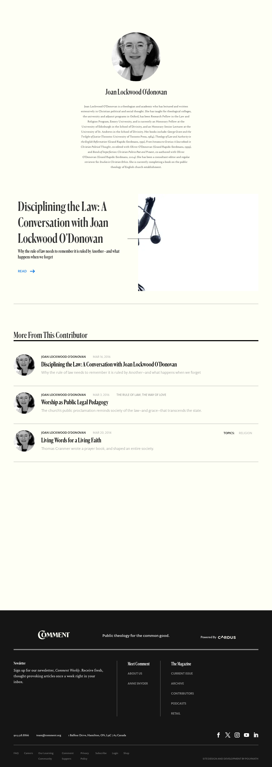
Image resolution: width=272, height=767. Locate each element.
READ (22, 271)
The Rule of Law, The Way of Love (141, 394)
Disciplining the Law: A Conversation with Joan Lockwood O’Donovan (109, 364)
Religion (245, 433)
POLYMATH (251, 758)
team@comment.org (48, 735)
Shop (126, 753)
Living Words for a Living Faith (71, 440)
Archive (177, 683)
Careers (28, 753)
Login (115, 753)
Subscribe (101, 753)
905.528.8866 (21, 735)
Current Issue (182, 673)
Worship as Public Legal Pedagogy (74, 402)
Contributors (182, 693)
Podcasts (178, 703)
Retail (175, 713)
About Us (135, 673)
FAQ (16, 753)
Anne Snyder (138, 683)
